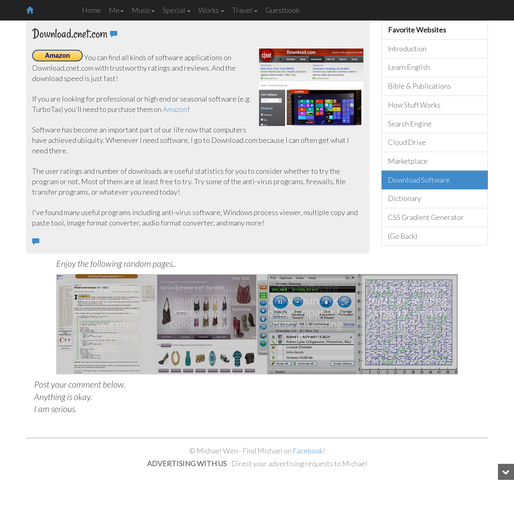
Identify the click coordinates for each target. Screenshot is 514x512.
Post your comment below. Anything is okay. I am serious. (79, 396)
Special (176, 10)
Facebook (308, 450)
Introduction (407, 48)
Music (143, 10)
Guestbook (282, 10)
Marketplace (408, 160)
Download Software (419, 179)
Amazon (175, 109)
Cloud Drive (407, 142)
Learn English (409, 67)
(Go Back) (402, 236)
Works (211, 10)
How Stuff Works (414, 104)
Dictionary (404, 198)
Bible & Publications (419, 85)
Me (116, 10)
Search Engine (410, 123)
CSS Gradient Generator (426, 217)
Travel (244, 10)
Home (91, 10)
